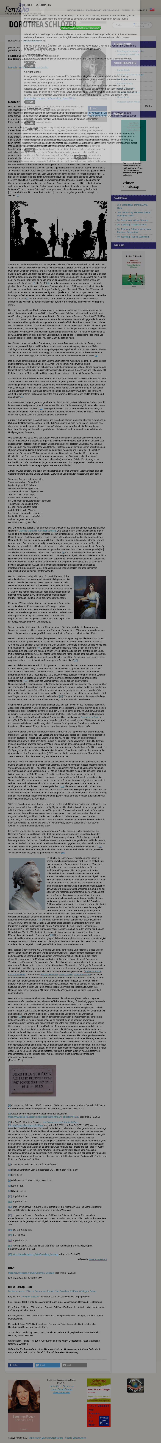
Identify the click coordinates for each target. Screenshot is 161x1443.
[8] (63, 552)
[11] (26, 681)
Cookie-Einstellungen (75, 1438)
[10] (76, 660)
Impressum (34, 1438)
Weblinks (23, 67)
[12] (61, 696)
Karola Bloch (123, 70)
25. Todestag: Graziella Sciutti (131, 224)
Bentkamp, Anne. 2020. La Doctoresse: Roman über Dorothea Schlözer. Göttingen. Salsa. (52, 1291)
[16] (39, 919)
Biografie (12, 67)
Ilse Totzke (122, 79)
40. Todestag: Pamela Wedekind (133, 236)
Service (142, 10)
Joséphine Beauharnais (128, 92)
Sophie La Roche (93, 971)
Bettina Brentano (49, 974)
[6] (22, 397)
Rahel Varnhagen (82, 974)
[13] (62, 786)
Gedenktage (111, 10)
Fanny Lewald (65, 974)
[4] (27, 298)
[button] (97, 108)
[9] (39, 648)
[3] (48, 283)
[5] (96, 355)
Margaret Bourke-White (128, 101)
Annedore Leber (125, 83)
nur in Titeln (138, 26)
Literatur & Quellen (39, 67)
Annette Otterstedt (98, 1259)
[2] (34, 283)
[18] (20, 1017)
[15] (63, 852)
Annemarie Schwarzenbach (130, 74)
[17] (52, 935)
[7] (41, 408)
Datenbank (93, 10)
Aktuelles (128, 10)
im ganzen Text (140, 24)
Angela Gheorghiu (126, 88)
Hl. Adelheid (123, 97)
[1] (18, 195)
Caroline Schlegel (16, 974)
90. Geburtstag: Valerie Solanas (132, 220)
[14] (100, 846)
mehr (147, 106)
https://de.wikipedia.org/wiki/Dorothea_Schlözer (35, 1254)
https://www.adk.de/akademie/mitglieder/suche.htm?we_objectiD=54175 (43, 1117)
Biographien (75, 10)
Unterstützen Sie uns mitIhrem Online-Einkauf (62, 1389)
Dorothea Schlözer (32, 40)
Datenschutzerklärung (52, 1438)
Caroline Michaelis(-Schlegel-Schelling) (38, 530)
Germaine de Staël (90, 717)
